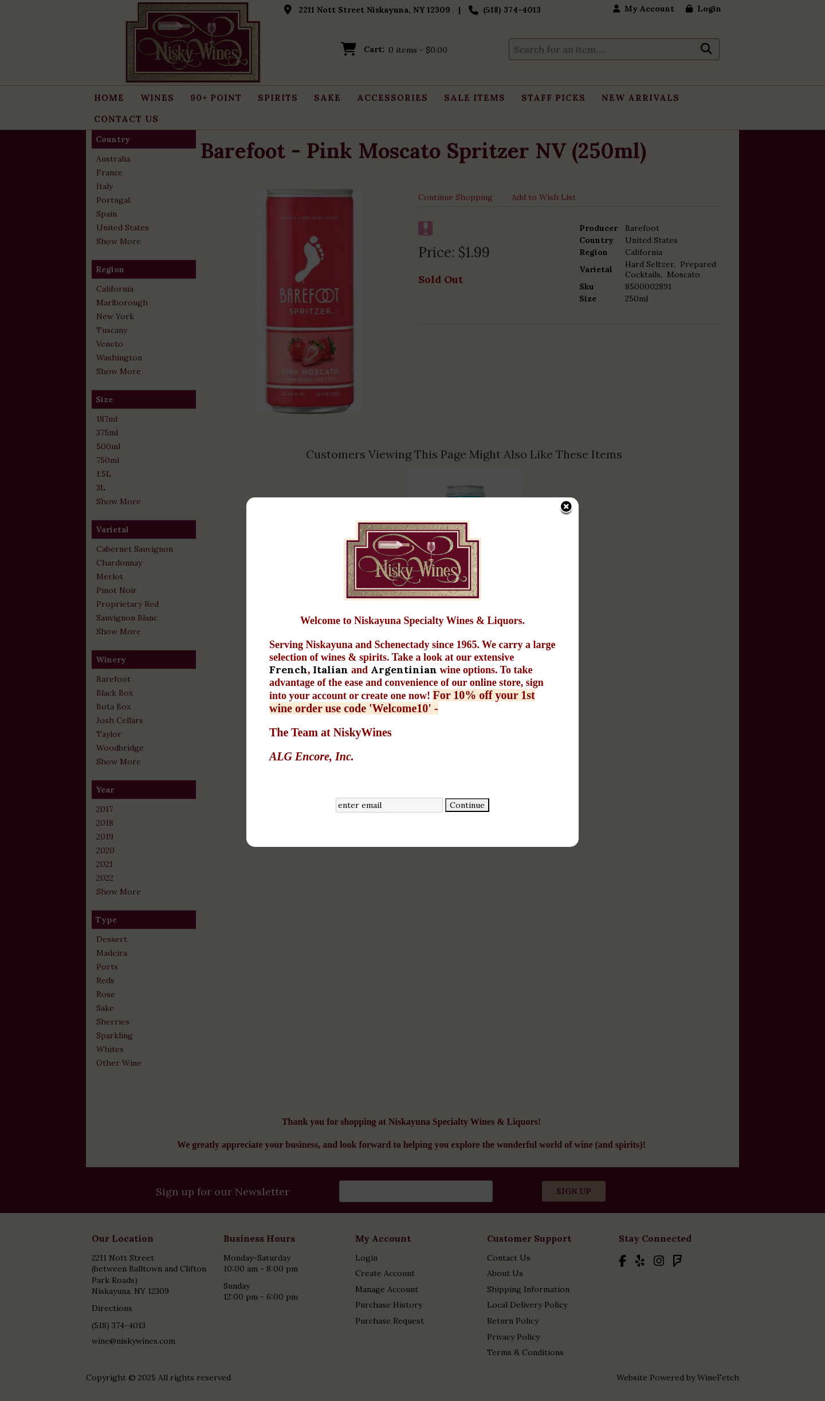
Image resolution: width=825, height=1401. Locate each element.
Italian (332, 489)
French (288, 489)
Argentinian (405, 489)
